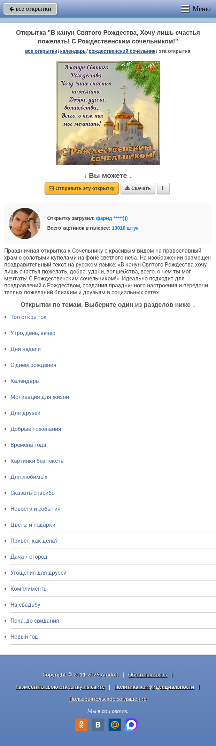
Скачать (138, 188)
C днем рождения (33, 365)
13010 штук (125, 228)
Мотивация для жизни (39, 397)
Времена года (28, 445)
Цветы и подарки (32, 525)
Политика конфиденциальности (154, 686)
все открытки (30, 8)
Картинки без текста (37, 461)
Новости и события (35, 509)
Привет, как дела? (34, 541)
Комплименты (29, 588)
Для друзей (25, 413)
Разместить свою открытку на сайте (60, 686)
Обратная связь (147, 674)
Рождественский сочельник (121, 51)
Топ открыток (28, 317)
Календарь (73, 51)
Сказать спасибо (32, 493)
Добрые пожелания (35, 429)
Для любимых (28, 477)
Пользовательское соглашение (107, 699)
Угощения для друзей (38, 572)
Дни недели (25, 349)
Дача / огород (28, 557)
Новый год (24, 636)
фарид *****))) (112, 218)
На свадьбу (25, 604)
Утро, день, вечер (32, 333)
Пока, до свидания (34, 620)
